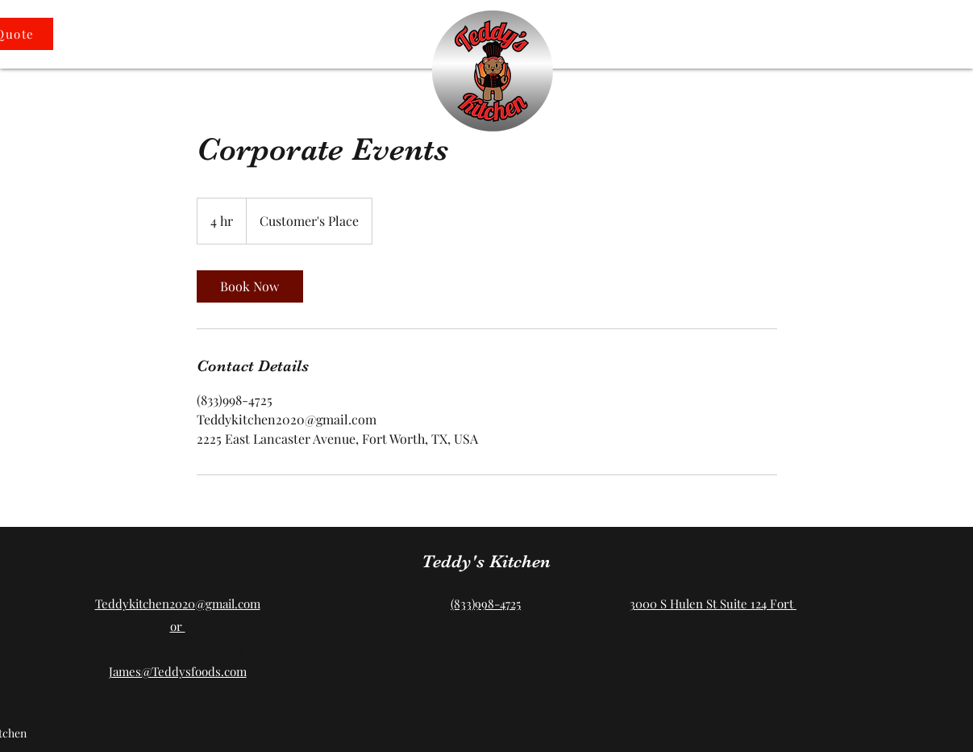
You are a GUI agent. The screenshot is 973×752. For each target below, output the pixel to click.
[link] (250, 286)
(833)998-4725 (486, 603)
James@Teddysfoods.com (178, 671)
